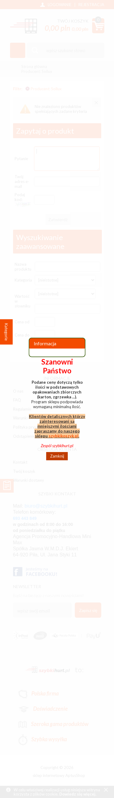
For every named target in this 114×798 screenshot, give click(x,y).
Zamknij (57, 456)
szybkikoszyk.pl (63, 435)
